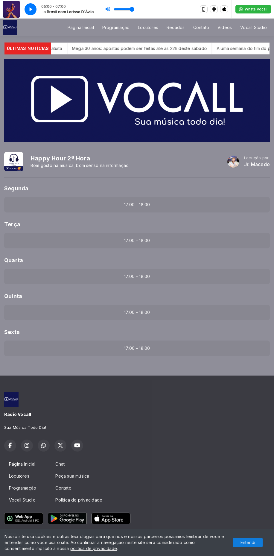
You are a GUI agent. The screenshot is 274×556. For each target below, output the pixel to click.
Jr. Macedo (257, 164)
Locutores (148, 27)
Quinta (13, 296)
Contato (201, 27)
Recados (176, 27)
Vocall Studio (253, 27)
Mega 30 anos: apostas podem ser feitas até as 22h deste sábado (148, 48)
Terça (12, 224)
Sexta (12, 332)
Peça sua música (72, 475)
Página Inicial (81, 27)
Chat (60, 464)
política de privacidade (93, 548)
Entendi (247, 542)
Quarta (13, 260)
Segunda (16, 188)
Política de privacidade (78, 499)
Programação (116, 27)
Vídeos (224, 27)
